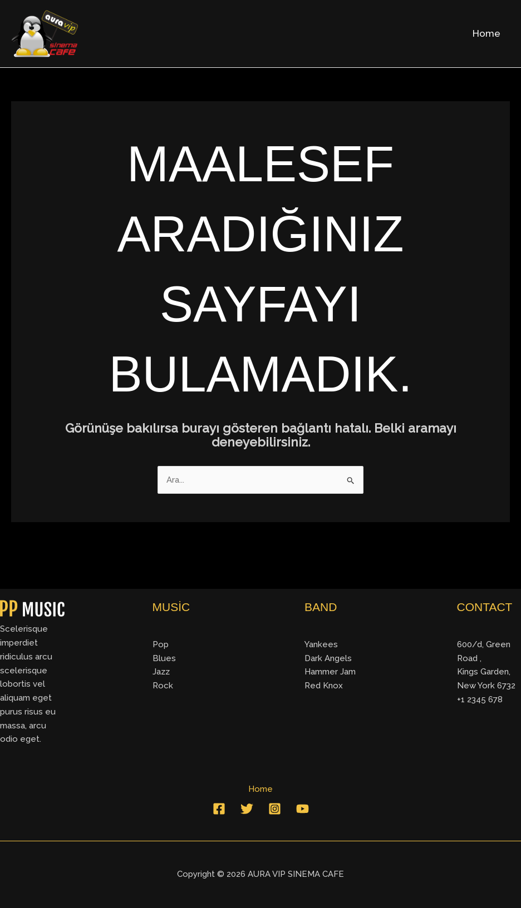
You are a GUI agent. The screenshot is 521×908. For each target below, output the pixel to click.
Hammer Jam (330, 672)
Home (486, 33)
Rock (163, 686)
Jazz (161, 672)
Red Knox (323, 686)
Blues (164, 658)
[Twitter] (246, 808)
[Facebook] (219, 808)
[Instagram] (274, 808)
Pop (161, 644)
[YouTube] (302, 808)
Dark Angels (328, 658)
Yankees (321, 644)
